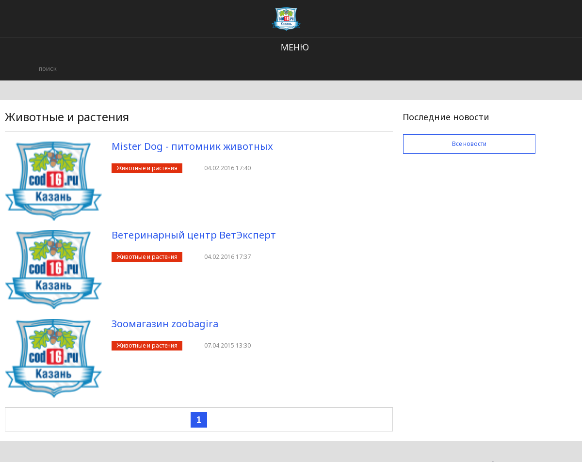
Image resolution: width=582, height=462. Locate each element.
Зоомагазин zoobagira (165, 323)
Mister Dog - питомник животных (192, 146)
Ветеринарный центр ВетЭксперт (194, 234)
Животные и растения (147, 168)
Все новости (469, 143)
